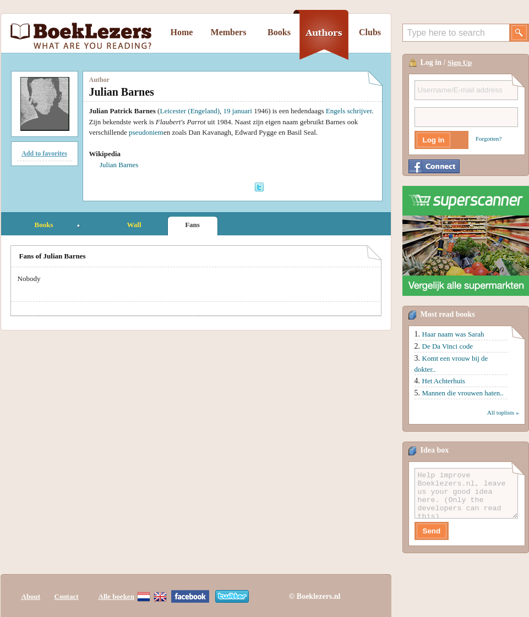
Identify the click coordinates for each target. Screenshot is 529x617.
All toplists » (503, 412)
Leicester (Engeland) (190, 111)
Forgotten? (488, 138)
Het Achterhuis (443, 381)
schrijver (359, 111)
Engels (335, 111)
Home (182, 32)
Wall (134, 225)
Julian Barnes (119, 165)
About (31, 596)
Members (229, 32)
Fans (192, 225)
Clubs (370, 32)
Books (279, 32)
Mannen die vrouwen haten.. (463, 393)
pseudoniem (146, 132)
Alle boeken (116, 596)
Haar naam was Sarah (453, 334)
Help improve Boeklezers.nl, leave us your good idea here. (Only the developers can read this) (466, 493)
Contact (66, 596)
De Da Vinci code (447, 346)
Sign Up (460, 62)
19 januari (237, 111)
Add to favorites (44, 153)
